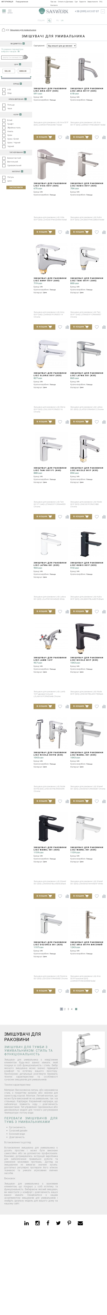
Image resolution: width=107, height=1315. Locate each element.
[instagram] (37, 1223)
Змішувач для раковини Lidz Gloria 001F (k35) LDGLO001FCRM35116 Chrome (50, 376)
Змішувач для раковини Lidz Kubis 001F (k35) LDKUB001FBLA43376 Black (86, 565)
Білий (9, 120)
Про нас (53, 2)
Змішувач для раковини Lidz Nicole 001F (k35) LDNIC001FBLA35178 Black (86, 660)
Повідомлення (22, 2)
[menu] (3, 10)
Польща (10, 105)
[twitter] (58, 1223)
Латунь (10, 177)
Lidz (9, 89)
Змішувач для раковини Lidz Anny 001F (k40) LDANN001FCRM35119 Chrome (50, 282)
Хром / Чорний (13, 142)
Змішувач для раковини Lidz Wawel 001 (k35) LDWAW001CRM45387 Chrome (86, 756)
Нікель (10, 131)
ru (57, 20)
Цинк (9, 181)
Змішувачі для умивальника (23, 30)
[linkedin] (26, 1223)
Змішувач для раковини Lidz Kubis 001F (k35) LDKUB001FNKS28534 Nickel (87, 185)
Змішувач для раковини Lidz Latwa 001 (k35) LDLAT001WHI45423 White (50, 565)
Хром (9, 135)
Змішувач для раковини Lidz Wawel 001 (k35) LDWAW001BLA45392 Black (50, 849)
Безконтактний (14, 158)
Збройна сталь (14, 128)
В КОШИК (44, 136)
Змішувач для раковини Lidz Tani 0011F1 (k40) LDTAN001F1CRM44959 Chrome (50, 471)
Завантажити (92, 2)
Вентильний (12, 162)
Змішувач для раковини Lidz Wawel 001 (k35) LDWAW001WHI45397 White (86, 849)
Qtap (9, 93)
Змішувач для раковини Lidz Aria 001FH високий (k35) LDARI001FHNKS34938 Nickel (86, 946)
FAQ (100, 2)
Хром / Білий (13, 139)
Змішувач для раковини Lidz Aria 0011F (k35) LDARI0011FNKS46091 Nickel (87, 90)
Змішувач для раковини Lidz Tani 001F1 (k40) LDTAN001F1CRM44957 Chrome (86, 282)
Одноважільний (14, 165)
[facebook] (47, 1223)
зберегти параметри (12, 57)
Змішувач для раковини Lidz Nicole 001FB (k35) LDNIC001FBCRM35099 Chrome (50, 756)
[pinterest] (69, 1223)
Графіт (10, 124)
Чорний (10, 146)
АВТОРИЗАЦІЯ (7, 2)
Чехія (9, 108)
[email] (80, 1223)
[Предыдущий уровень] (7, 30)
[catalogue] (11, 10)
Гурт (76, 2)
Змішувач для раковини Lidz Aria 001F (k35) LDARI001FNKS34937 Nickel (50, 90)
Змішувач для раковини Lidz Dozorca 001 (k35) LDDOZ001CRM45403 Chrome (51, 944)
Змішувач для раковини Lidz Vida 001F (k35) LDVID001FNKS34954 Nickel (50, 185)
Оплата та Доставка (65, 2)
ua (62, 20)
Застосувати (16, 187)
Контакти (54, 5)
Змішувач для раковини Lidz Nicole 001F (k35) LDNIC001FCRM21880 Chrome (86, 471)
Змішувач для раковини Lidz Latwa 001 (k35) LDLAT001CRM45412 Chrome (87, 375)
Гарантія (82, 2)
